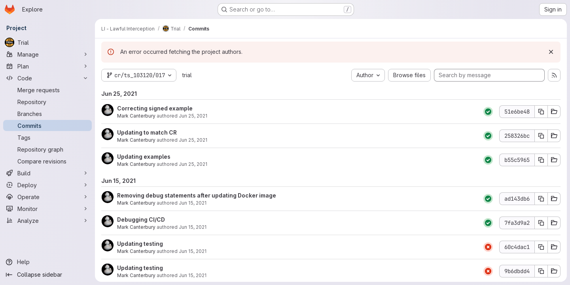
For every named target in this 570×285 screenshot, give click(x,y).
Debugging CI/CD (141, 219)
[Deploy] (47, 184)
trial (187, 75)
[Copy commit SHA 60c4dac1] (541, 247)
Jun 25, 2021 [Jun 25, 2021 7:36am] (193, 140)
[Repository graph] (47, 149)
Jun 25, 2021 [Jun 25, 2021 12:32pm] (193, 116)
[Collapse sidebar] (47, 274)
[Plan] (47, 66)
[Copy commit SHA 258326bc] (541, 135)
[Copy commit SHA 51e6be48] (541, 111)
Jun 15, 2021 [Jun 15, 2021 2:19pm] (192, 275)
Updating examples (143, 156)
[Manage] (47, 54)
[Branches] (47, 113)
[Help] (47, 262)
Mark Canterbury (136, 116)
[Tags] (47, 137)
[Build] (47, 173)
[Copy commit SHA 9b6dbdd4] (541, 271)
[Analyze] (47, 220)
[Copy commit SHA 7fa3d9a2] (541, 223)
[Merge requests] (47, 89)
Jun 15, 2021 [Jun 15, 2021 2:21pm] (192, 251)
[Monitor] (47, 208)
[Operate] (47, 196)
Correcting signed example (155, 108)
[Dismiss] (551, 52)
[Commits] (47, 125)
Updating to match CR (147, 132)
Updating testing (140, 243)
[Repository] (47, 101)
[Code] (47, 78)
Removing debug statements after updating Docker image (196, 195)
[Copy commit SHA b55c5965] (541, 160)
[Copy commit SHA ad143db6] (541, 198)
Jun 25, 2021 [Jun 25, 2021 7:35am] (193, 164)
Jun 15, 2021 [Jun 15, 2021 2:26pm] (192, 227)
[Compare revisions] (47, 161)
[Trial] (47, 42)
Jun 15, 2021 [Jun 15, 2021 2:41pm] (192, 203)
